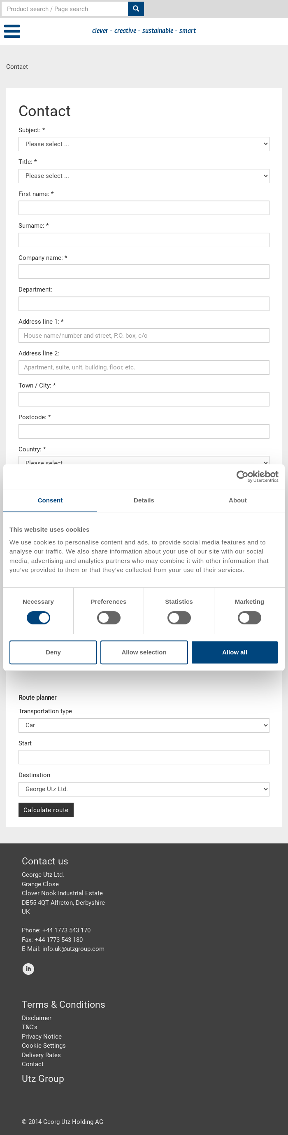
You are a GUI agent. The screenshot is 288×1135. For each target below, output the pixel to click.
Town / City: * (37, 385)
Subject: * (32, 130)
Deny (53, 652)
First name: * (36, 194)
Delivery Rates (41, 1055)
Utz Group (43, 1078)
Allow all (234, 652)
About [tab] (238, 500)
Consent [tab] (50, 500)
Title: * (28, 162)
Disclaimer (36, 1018)
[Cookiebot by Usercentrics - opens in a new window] (243, 476)
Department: (35, 289)
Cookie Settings (44, 1045)
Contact (33, 1064)
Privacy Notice (42, 1036)
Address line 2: (39, 353)
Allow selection (143, 652)
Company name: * (43, 258)
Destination (34, 775)
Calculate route (46, 810)
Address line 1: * (41, 321)
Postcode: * (35, 417)
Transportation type (45, 711)
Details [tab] (144, 500)
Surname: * (34, 225)
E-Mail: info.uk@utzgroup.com (63, 949)
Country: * (32, 449)
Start (25, 743)
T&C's (29, 1027)
